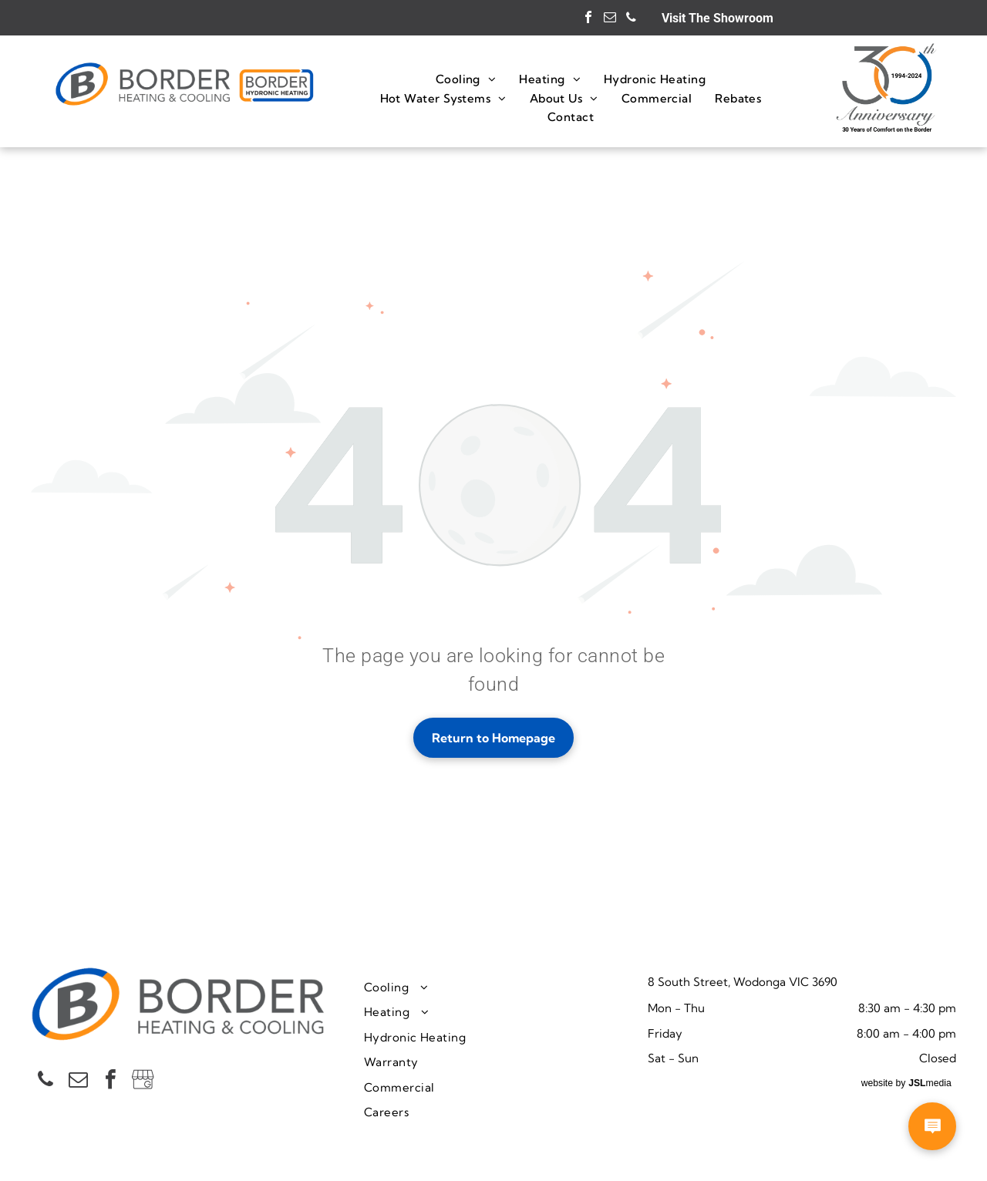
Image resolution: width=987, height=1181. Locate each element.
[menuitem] (466, 79)
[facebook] (588, 19)
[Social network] (142, 1081)
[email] (610, 19)
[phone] (631, 19)
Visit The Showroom (717, 18)
